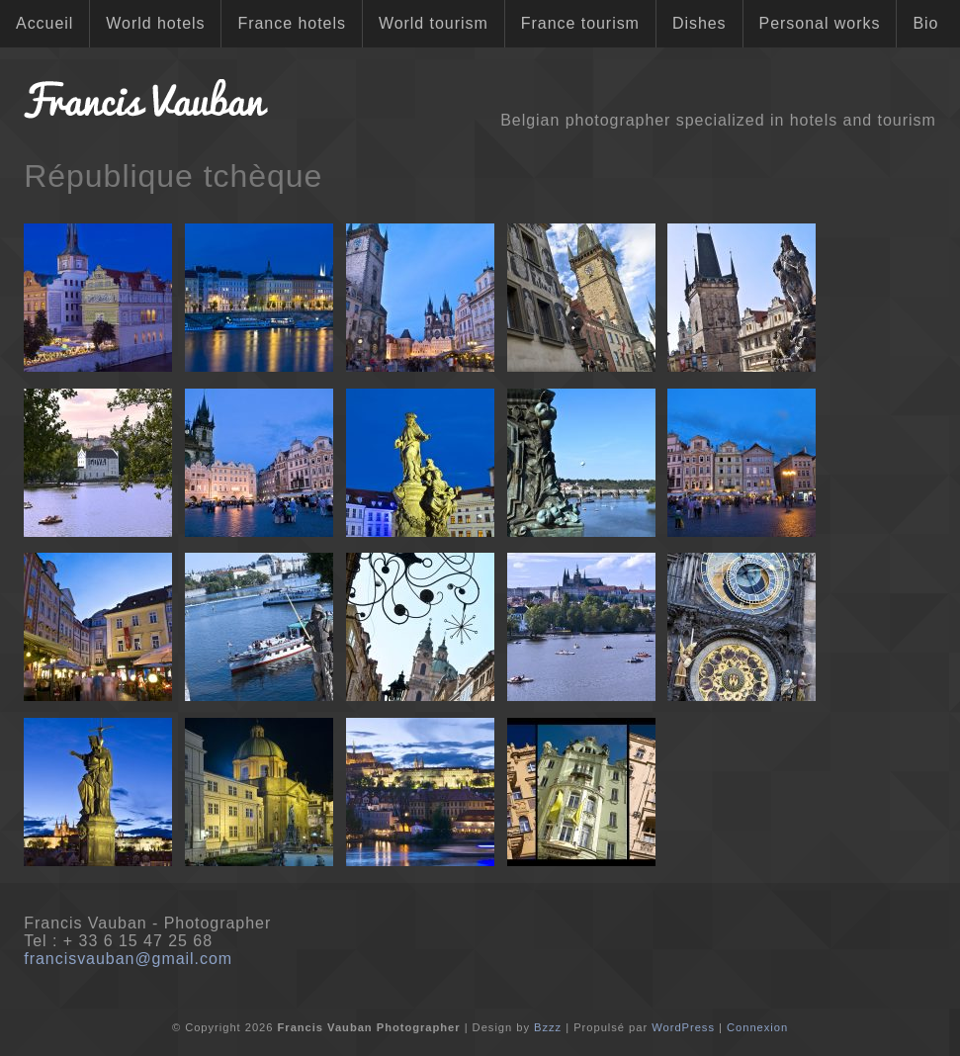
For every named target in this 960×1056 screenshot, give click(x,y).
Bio (925, 23)
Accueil (44, 23)
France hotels (291, 23)
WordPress (683, 1027)
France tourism (580, 23)
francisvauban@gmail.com (128, 958)
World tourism (433, 23)
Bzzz (548, 1027)
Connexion (757, 1027)
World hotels (155, 23)
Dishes (699, 23)
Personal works (820, 23)
